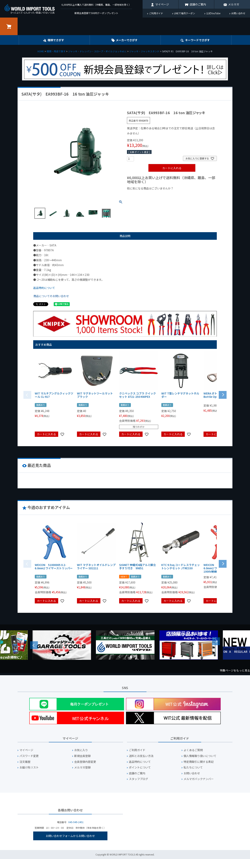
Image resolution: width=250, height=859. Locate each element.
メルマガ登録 (82, 767)
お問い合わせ (238, 13)
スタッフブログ (138, 779)
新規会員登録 (82, 756)
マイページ (162, 4)
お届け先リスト (29, 767)
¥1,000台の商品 (165, 195)
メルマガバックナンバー (199, 779)
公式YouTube (213, 13)
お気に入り (81, 750)
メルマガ (233, 4)
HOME (41, 51)
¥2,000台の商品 (190, 195)
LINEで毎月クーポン (184, 13)
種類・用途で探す (56, 51)
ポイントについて (140, 767)
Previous (34, 645)
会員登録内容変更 (85, 762)
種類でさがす (56, 40)
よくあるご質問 (193, 750)
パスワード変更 (29, 756)
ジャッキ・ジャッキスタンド (144, 51)
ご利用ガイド (156, 13)
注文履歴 (25, 762)
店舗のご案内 (198, 4)
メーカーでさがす (127, 40)
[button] (223, 394)
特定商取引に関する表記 (199, 762)
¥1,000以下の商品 (140, 195)
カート (9, 26)
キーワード (197, 40)
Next (216, 641)
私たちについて (193, 767)
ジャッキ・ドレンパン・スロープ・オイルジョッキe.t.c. (97, 51)
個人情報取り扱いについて (200, 756)
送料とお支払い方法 (141, 756)
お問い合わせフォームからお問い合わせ (70, 836)
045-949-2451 (76, 822)
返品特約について (44, 288)
